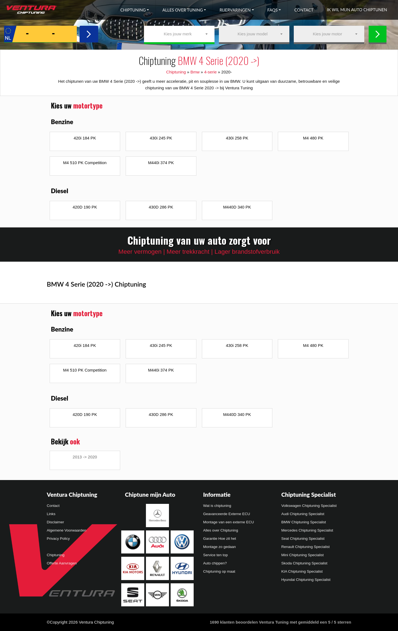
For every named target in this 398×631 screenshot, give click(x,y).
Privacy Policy (58, 538)
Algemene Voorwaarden (66, 530)
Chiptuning (133, 9)
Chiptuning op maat (219, 571)
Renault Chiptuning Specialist (305, 547)
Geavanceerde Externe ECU (226, 514)
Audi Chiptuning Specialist (302, 514)
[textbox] (179, 34)
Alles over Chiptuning (220, 530)
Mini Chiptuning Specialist (302, 555)
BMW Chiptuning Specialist (303, 522)
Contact (304, 9)
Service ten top (215, 555)
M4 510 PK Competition (84, 162)
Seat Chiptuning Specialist (303, 538)
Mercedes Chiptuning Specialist (307, 530)
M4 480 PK (313, 138)
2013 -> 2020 (85, 457)
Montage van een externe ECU (228, 522)
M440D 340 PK (237, 207)
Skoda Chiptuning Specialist (304, 563)
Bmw (194, 72)
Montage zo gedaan (219, 547)
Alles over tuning (182, 9)
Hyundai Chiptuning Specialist (306, 580)
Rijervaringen (234, 9)
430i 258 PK (237, 138)
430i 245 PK (161, 138)
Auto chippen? (215, 563)
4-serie (210, 72)
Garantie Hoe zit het (219, 538)
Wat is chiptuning (217, 506)
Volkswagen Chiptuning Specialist (309, 506)
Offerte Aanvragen (62, 563)
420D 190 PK (85, 207)
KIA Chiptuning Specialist (302, 571)
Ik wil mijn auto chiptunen (357, 9)
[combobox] (179, 34)
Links (51, 514)
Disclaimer (55, 522)
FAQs (272, 9)
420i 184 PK (85, 138)
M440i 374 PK (161, 162)
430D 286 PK (161, 207)
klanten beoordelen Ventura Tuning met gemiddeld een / (280, 622)
